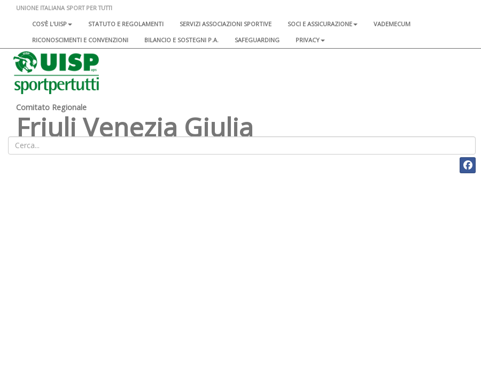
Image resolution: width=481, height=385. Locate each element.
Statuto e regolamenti (126, 24)
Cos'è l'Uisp (52, 24)
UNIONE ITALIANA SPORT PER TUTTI (64, 8)
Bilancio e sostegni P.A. (181, 40)
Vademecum (392, 24)
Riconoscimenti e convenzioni (80, 40)
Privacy (310, 40)
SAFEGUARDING (257, 40)
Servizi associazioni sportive (225, 24)
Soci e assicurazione (323, 24)
